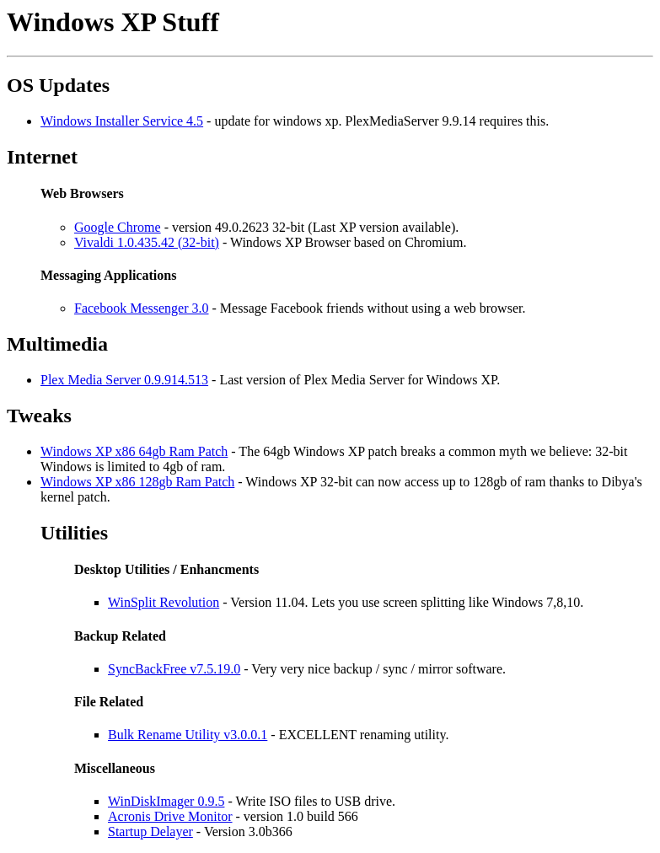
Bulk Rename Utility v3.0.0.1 (187, 734)
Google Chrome (117, 227)
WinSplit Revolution (163, 602)
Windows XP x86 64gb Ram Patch (134, 451)
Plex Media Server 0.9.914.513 (124, 380)
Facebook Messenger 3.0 (141, 308)
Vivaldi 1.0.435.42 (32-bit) (146, 242)
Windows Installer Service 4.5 (121, 121)
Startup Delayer (150, 831)
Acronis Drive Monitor (170, 816)
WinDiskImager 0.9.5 (166, 801)
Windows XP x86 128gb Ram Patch (137, 482)
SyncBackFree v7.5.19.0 (174, 669)
